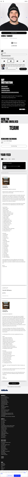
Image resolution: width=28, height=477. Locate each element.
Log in (19, 164)
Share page (14, 45)
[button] (1, 1)
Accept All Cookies (17, 475)
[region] (14, 473)
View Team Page (14, 144)
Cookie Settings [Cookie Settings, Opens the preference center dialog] (10, 475)
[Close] (26, 472)
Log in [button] (26, 1)
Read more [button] (22, 109)
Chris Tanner (9, 139)
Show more (14, 381)
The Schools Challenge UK (5, 185)
